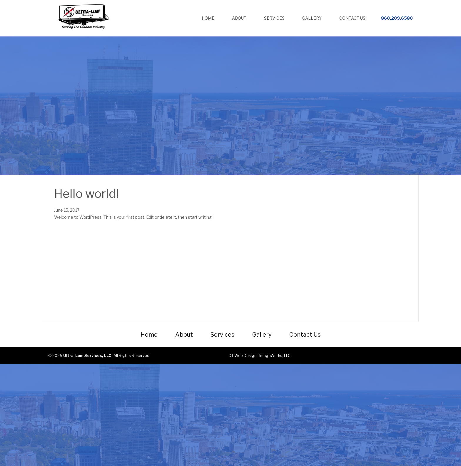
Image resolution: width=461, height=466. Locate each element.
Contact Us (352, 18)
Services (274, 18)
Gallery (312, 18)
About (239, 18)
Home (208, 18)
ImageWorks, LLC (274, 355)
